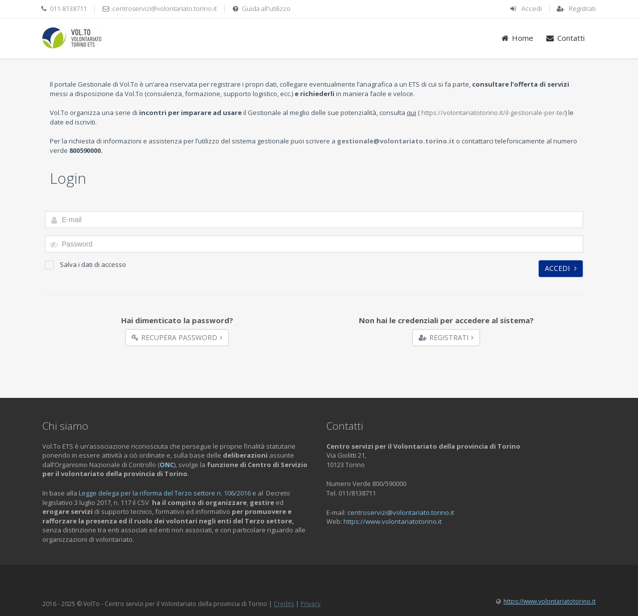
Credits (284, 604)
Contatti (565, 38)
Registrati (582, 8)
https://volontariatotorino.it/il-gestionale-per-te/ (493, 112)
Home (517, 38)
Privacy (310, 604)
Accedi (531, 8)
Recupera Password (177, 337)
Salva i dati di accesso (85, 264)
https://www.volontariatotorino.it (392, 521)
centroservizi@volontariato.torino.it (164, 8)
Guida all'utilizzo (266, 8)
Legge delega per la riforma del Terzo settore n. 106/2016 (165, 493)
